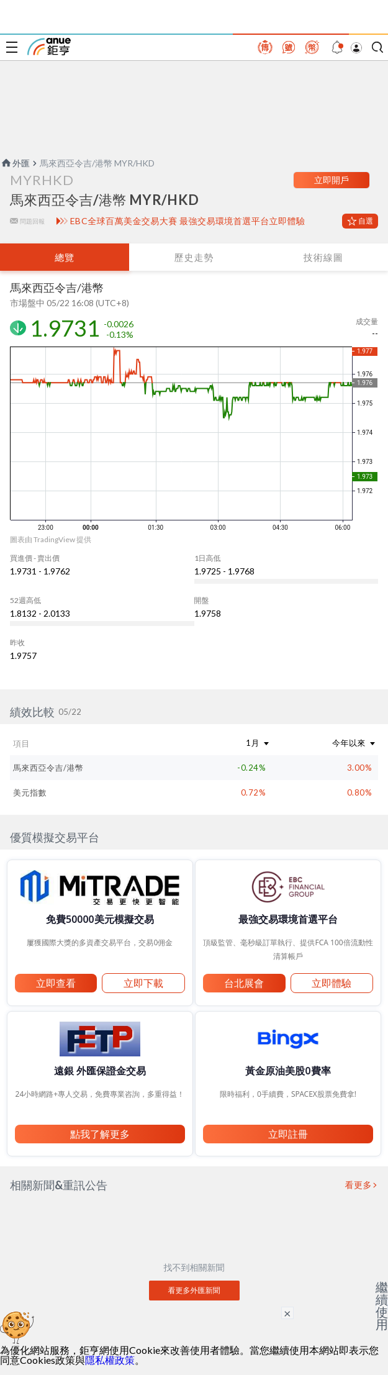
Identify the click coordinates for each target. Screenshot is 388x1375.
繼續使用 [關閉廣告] (382, 1305)
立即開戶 (331, 180)
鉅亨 (49, 46)
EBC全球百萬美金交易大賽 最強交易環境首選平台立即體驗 (187, 221)
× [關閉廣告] (287, 1313)
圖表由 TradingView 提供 (50, 539)
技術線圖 (323, 257)
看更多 (358, 1185)
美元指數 (30, 792)
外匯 (15, 163)
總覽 (64, 257)
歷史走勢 (194, 257)
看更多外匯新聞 (194, 1290)
